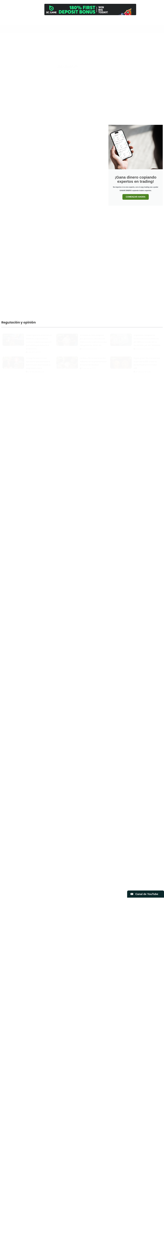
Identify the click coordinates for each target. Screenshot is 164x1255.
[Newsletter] (143, 19)
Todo (78, 39)
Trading (102, 21)
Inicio (86, 21)
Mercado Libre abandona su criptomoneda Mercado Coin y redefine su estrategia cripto (144, 92)
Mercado (101, 45)
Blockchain (128, 39)
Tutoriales (144, 45)
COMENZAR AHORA (135, 197)
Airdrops (87, 39)
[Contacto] (134, 19)
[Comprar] (126, 19)
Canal (94, 21)
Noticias (112, 45)
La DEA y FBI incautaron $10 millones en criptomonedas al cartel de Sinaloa (93, 359)
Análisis (119, 21)
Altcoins (97, 39)
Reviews (132, 45)
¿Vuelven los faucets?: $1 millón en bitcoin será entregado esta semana (144, 60)
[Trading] (102, 19)
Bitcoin (117, 39)
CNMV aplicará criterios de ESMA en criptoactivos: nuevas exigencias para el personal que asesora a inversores (39, 340)
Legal (150, 39)
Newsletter (143, 21)
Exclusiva (140, 39)
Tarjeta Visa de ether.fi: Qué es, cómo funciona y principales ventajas (89, 92)
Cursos (110, 21)
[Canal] (94, 19)
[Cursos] (110, 19)
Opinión (122, 45)
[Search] (75, 20)
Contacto (135, 21)
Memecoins (89, 45)
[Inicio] (85, 19)
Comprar (126, 21)
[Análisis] (118, 19)
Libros (78, 45)
